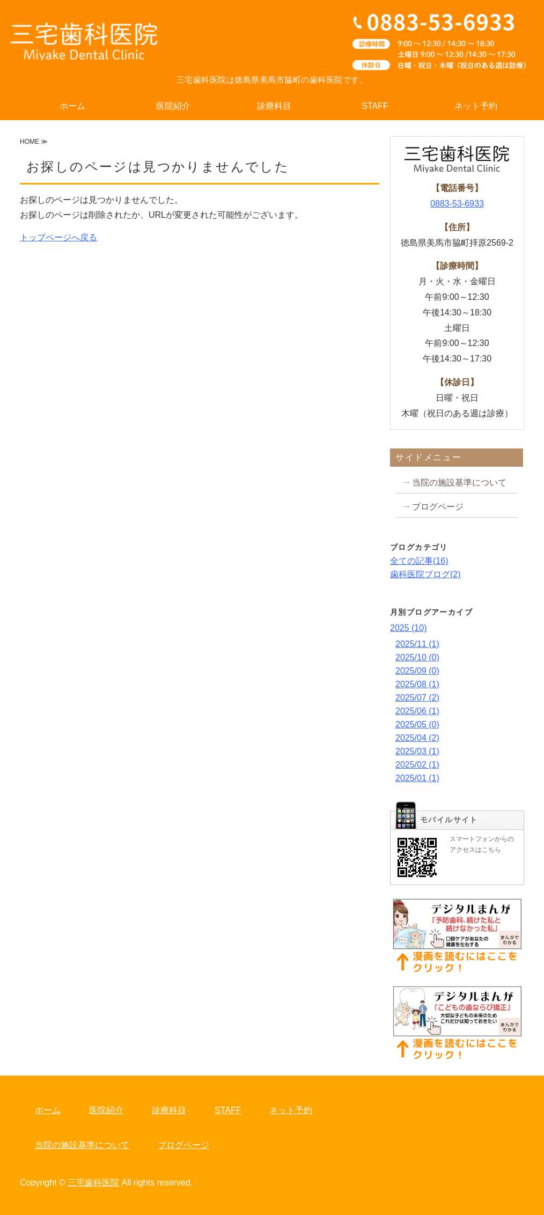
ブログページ (438, 506)
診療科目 (274, 106)
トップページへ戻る (58, 237)
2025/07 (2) (417, 697)
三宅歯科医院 (93, 1182)
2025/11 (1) (417, 644)
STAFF (375, 106)
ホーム (72, 106)
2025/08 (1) (417, 684)
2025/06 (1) (417, 711)
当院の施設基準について (459, 482)
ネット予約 (475, 106)
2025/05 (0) (417, 724)
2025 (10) (408, 627)
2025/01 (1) (417, 778)
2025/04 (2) (417, 737)
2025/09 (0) (417, 670)
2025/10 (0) (417, 657)
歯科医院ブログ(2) (425, 574)
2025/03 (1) (417, 751)
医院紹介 (173, 106)
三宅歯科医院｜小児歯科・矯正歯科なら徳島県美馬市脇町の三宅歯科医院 (84, 42)
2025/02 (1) (417, 764)
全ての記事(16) (419, 560)
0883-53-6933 (457, 203)
